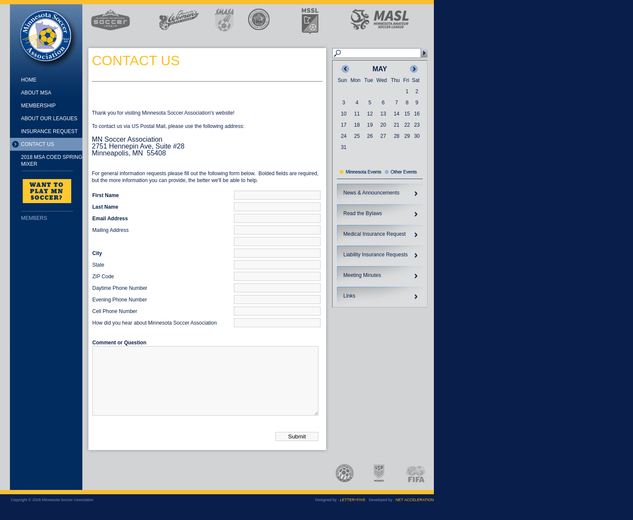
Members (34, 218)
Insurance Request (49, 131)
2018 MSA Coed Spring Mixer (51, 160)
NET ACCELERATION (415, 513)
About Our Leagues (49, 119)
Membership (38, 106)
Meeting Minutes (362, 275)
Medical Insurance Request (374, 234)
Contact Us (37, 144)
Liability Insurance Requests (375, 255)
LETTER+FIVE (353, 513)
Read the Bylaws (362, 213)
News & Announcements (371, 193)
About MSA (36, 93)
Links (349, 296)
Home (28, 80)
